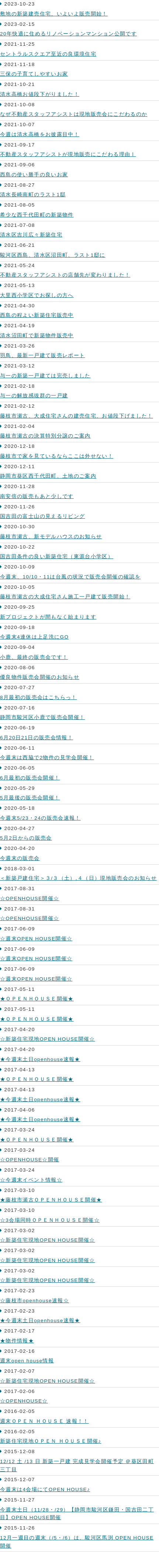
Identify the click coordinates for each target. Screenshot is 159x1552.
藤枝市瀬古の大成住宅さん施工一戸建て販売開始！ (65, 596)
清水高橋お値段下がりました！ (39, 94)
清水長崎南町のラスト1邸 (33, 194)
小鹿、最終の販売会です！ (34, 657)
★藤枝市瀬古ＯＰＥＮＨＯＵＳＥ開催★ (51, 1200)
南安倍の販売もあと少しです (37, 496)
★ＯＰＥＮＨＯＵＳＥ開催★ (37, 999)
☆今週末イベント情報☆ (31, 1180)
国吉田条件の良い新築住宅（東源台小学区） (56, 556)
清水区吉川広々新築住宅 (31, 235)
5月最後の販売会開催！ (30, 798)
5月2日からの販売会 (26, 838)
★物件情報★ (17, 1341)
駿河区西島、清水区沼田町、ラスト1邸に (52, 255)
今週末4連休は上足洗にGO (34, 637)
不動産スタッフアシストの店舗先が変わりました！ (65, 275)
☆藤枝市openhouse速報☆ (34, 1300)
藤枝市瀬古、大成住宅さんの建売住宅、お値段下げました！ (76, 416)
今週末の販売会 (20, 858)
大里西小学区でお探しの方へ (37, 295)
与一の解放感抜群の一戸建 (34, 395)
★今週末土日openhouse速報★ (40, 1059)
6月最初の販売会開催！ (30, 778)
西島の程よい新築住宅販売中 (37, 315)
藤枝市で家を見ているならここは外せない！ (56, 456)
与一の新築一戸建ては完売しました (45, 376)
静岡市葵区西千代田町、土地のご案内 (48, 476)
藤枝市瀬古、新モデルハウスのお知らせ (51, 536)
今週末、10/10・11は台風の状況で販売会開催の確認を (70, 577)
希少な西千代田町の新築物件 (37, 215)
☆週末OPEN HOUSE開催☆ (36, 938)
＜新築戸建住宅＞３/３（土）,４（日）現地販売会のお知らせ (78, 878)
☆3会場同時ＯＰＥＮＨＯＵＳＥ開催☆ (50, 1220)
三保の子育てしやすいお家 (34, 74)
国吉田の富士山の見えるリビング (42, 516)
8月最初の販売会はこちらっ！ (38, 697)
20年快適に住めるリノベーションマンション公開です (68, 34)
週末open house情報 (27, 1360)
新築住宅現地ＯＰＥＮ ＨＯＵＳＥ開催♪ (50, 1441)
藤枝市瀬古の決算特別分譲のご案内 (45, 436)
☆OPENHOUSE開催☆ (29, 898)
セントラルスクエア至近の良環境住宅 (48, 54)
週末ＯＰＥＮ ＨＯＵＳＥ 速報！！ (44, 1421)
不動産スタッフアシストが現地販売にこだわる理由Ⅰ (68, 154)
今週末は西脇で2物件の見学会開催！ (47, 757)
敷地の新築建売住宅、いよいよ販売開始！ (54, 14)
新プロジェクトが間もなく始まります (48, 617)
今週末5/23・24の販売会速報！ (40, 818)
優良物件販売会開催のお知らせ (39, 677)
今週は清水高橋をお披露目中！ (39, 134)
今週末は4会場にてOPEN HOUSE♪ (45, 1489)
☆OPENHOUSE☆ (24, 1401)
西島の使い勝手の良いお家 (34, 174)
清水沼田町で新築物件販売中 (37, 335)
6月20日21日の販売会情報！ (36, 737)
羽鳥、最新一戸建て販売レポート (42, 355)
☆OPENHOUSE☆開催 (29, 1159)
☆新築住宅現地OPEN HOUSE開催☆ (47, 1039)
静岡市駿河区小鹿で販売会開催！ (42, 717)
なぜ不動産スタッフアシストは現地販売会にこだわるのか (73, 114)
